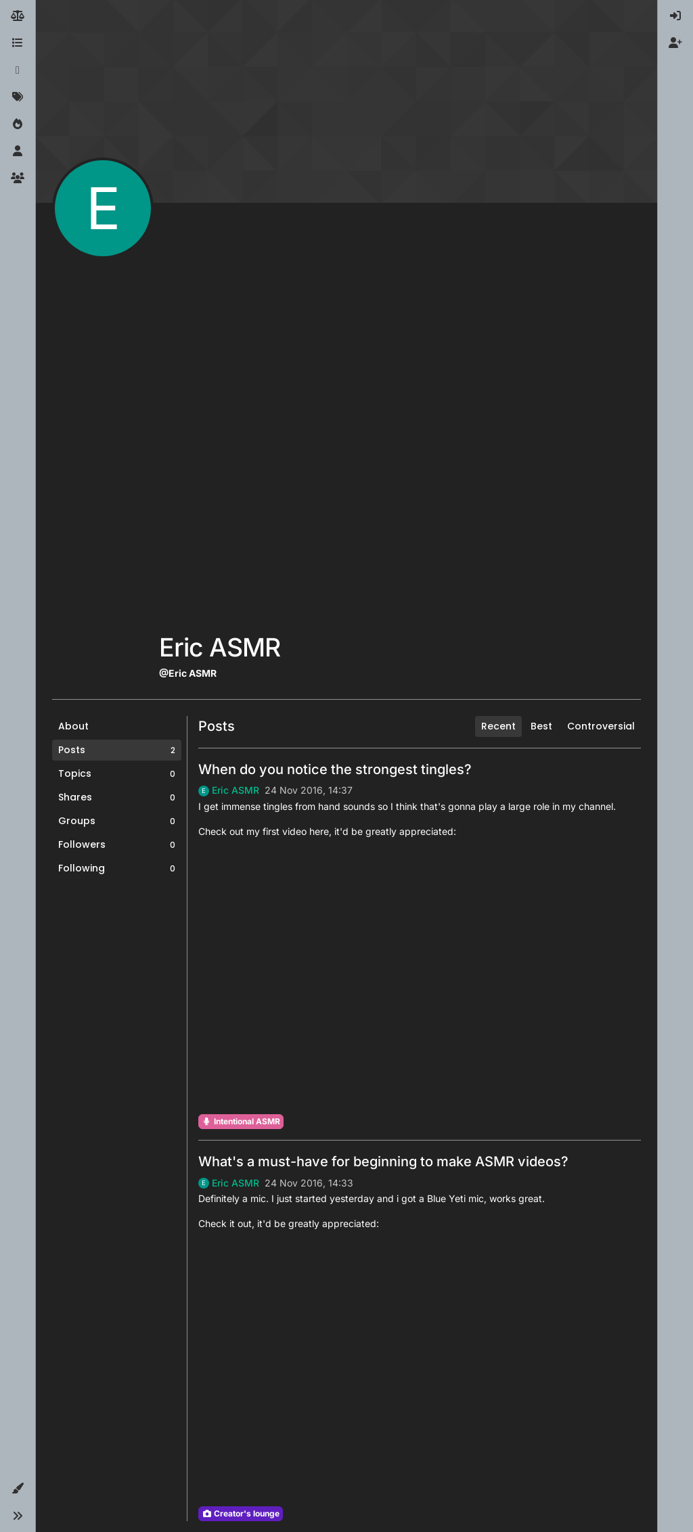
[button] (17, 1489)
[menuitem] (675, 16)
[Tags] (17, 97)
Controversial (601, 726)
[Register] (675, 43)
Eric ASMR (235, 790)
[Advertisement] (219, 420)
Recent (498, 726)
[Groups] (17, 178)
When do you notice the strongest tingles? (335, 769)
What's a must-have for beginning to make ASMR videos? (383, 1161)
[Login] (675, 16)
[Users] (17, 151)
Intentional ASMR (241, 1121)
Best (541, 726)
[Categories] (17, 43)
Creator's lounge (241, 1513)
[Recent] (17, 70)
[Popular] (17, 124)
